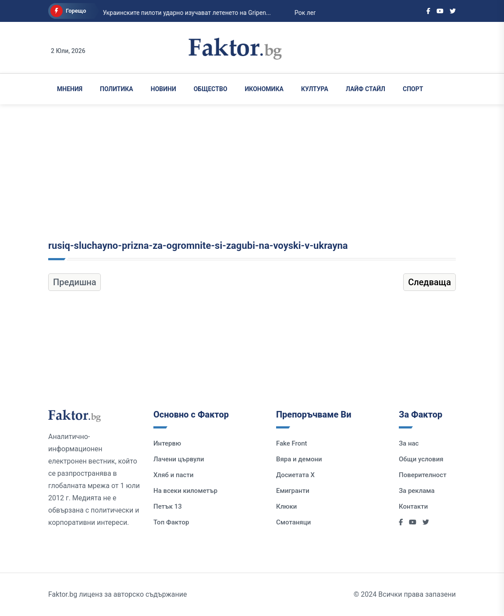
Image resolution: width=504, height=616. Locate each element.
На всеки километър (185, 491)
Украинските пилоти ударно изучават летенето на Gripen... (166, 12)
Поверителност (423, 475)
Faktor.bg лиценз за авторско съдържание (117, 594)
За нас (409, 443)
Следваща (429, 282)
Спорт (413, 88)
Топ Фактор (171, 522)
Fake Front (291, 443)
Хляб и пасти (173, 475)
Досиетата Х (295, 475)
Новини (163, 88)
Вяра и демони (299, 459)
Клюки (286, 506)
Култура (314, 88)
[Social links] (428, 10)
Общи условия (421, 459)
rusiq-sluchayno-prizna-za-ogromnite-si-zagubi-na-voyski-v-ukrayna (198, 245)
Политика (116, 88)
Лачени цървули (178, 459)
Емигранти (292, 491)
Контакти (413, 506)
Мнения (69, 88)
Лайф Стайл (365, 88)
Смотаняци (293, 522)
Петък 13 (167, 506)
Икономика (264, 88)
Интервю (167, 443)
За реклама (417, 491)
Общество (210, 88)
